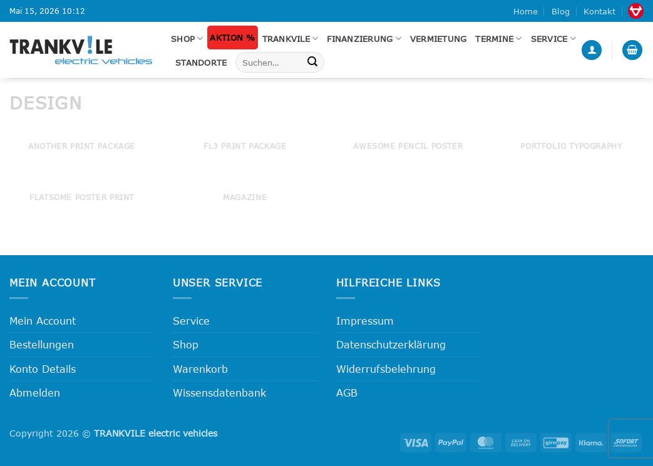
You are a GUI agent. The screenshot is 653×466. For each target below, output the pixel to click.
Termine (498, 38)
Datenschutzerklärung (391, 344)
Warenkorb (200, 369)
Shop (187, 38)
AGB (346, 392)
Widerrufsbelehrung (386, 369)
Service (553, 38)
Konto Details (42, 369)
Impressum (365, 321)
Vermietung (438, 39)
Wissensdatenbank (219, 392)
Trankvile (290, 38)
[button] (592, 50)
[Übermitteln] (312, 62)
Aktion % (232, 38)
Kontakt (599, 11)
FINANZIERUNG (364, 38)
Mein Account (42, 321)
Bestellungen (41, 344)
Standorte (201, 63)
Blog (561, 11)
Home (525, 11)
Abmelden (34, 392)
